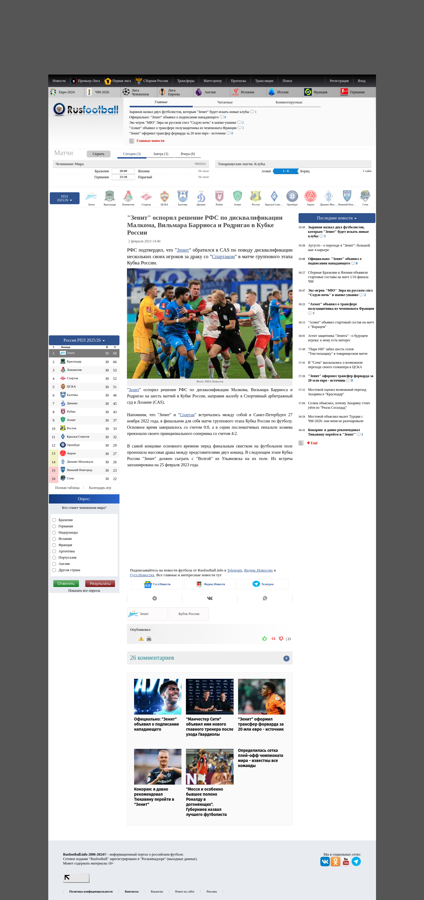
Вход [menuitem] (361, 81)
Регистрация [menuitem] (339, 81)
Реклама (211, 891)
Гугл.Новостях (142, 575)
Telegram (234, 570)
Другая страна (69, 570)
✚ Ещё (312, 443)
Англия (64, 564)
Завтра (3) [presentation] (160, 154)
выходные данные (181, 859)
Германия (65, 526)
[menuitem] (154, 81)
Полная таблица (67, 488)
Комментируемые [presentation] (289, 102)
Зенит (183, 250)
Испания (65, 539)
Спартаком (223, 256)
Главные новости (150, 141)
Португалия (67, 557)
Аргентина (66, 551)
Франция (65, 545)
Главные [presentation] (161, 102)
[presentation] (93, 153)
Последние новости (337, 218)
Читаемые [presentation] (225, 102)
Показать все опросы (84, 590)
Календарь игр (100, 488)
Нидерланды (68, 532)
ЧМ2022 (200, 163)
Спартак (187, 414)
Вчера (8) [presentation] (188, 154)
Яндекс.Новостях (258, 570)
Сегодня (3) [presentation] (132, 154)
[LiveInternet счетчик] (76, 881)
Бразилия (65, 520)
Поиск (287, 81)
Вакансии (157, 891)
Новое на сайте (184, 891)
